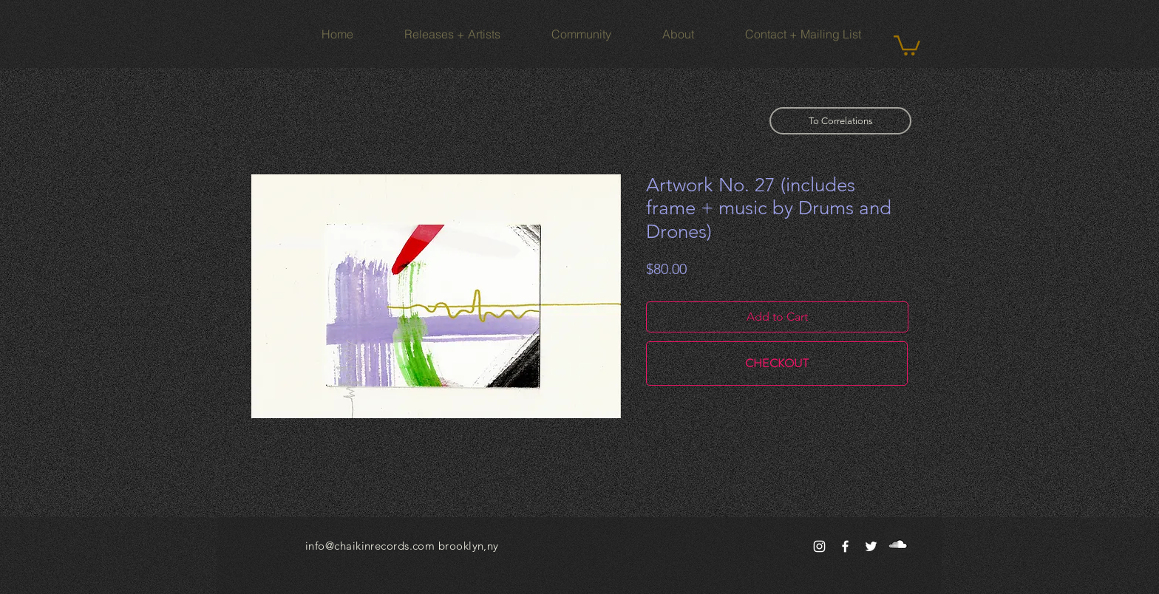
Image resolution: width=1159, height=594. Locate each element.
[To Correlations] (840, 120)
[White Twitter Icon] (871, 546)
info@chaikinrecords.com (370, 546)
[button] (907, 44)
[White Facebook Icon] (845, 546)
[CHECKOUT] (777, 363)
